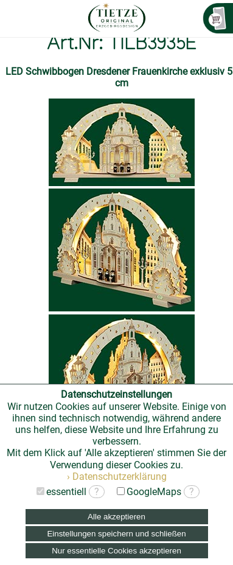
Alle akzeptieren (116, 516)
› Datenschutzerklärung (117, 476)
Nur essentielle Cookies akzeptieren (116, 550)
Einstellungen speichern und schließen (116, 533)
